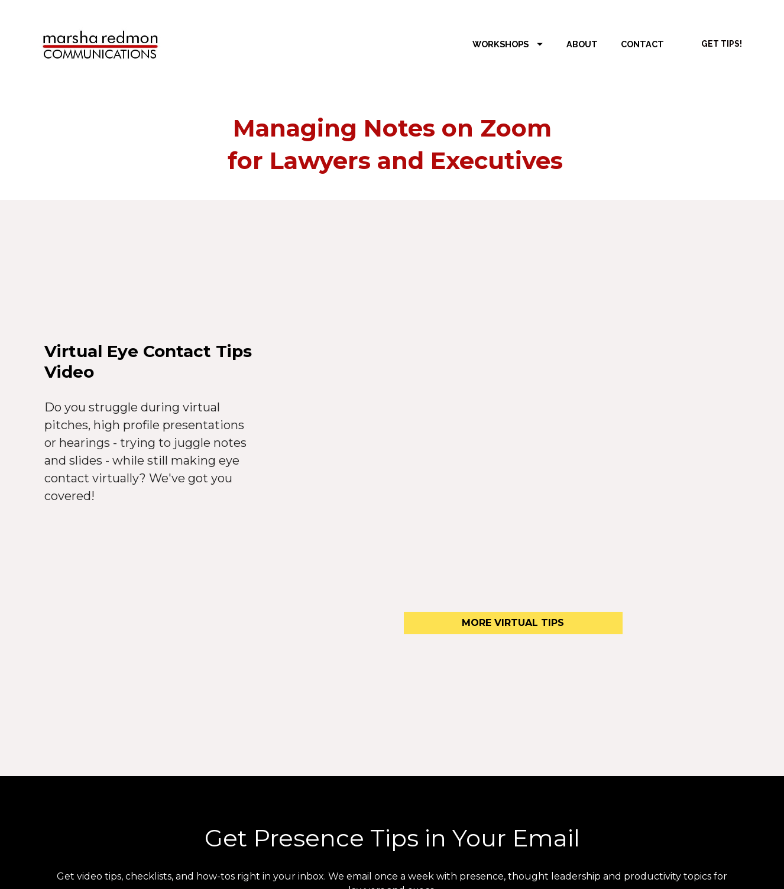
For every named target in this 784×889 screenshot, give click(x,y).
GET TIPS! (721, 43)
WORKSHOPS (507, 44)
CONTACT (642, 44)
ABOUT (582, 44)
